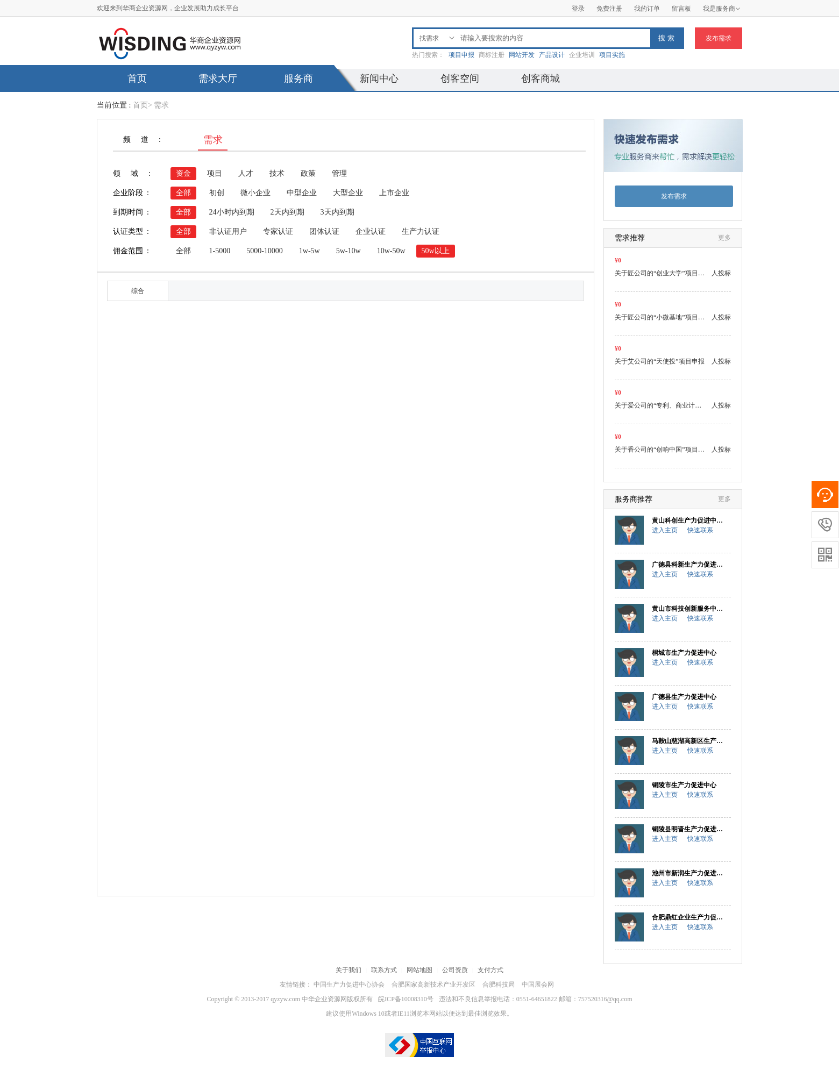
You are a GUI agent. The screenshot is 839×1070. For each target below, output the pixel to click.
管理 (339, 173)
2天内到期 (287, 212)
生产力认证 (420, 231)
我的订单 (647, 8)
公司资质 (455, 970)
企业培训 (582, 55)
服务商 (298, 78)
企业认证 (370, 231)
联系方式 (384, 970)
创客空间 (459, 78)
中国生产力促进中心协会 (349, 984)
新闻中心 (379, 78)
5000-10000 (264, 251)
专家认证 (278, 231)
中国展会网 (538, 984)
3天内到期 (337, 212)
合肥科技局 (498, 984)
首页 (137, 78)
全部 (183, 193)
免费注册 (609, 8)
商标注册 (491, 55)
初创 (216, 193)
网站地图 (419, 970)
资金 (183, 173)
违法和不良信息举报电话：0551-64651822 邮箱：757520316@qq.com (535, 999)
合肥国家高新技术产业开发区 (433, 984)
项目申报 (461, 55)
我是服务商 (722, 8)
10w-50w (391, 251)
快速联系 (700, 530)
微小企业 (255, 193)
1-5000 (220, 251)
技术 (277, 173)
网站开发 (522, 55)
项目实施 (612, 55)
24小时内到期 (231, 212)
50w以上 (436, 251)
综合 (137, 291)
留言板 (681, 8)
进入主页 (665, 530)
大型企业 (348, 193)
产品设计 (552, 55)
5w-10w (348, 251)
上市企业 (394, 193)
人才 (245, 173)
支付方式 (490, 970)
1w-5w (309, 251)
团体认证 (324, 231)
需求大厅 (217, 78)
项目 (214, 173)
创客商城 (540, 78)
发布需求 (718, 38)
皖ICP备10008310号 (405, 999)
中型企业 (302, 193)
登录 (578, 8)
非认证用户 (228, 231)
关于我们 (348, 970)
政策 (308, 173)
